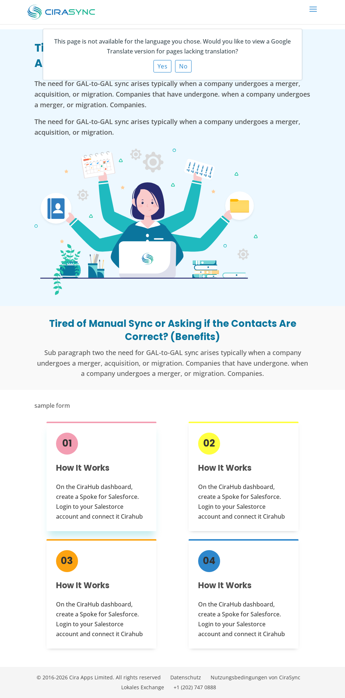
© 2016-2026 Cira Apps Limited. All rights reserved (99, 677)
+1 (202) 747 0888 (195, 687)
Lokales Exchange (142, 687)
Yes (162, 66)
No (183, 66)
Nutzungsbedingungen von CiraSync (255, 677)
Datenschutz (185, 677)
